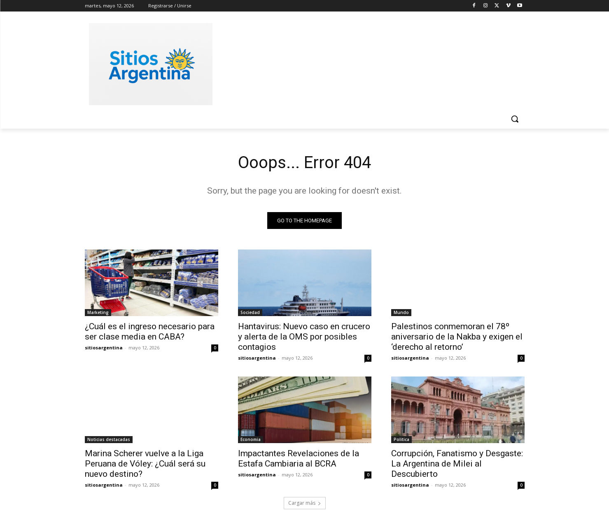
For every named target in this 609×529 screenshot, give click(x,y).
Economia (250, 439)
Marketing (98, 312)
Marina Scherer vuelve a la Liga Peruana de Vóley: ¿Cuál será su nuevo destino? (145, 463)
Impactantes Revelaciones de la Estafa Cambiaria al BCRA (298, 458)
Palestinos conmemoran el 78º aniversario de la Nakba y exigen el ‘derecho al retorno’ (457, 336)
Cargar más (304, 502)
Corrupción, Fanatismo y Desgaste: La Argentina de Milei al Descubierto (457, 463)
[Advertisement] (366, 62)
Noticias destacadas (108, 439)
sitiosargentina (104, 347)
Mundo (401, 312)
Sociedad (250, 312)
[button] (515, 119)
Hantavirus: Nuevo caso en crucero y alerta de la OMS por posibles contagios (304, 336)
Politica (401, 439)
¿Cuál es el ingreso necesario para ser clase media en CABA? (150, 331)
